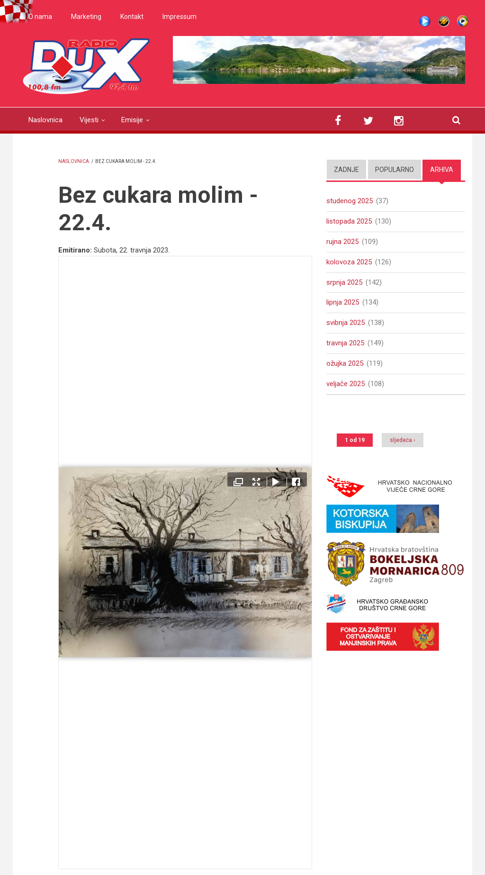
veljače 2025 (345, 383)
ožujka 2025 (344, 363)
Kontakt (132, 16)
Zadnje (346, 169)
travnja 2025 (345, 343)
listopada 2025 (349, 221)
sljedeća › (402, 440)
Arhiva (441, 169)
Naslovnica (45, 120)
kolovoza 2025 (349, 262)
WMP (462, 21)
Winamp (443, 21)
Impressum (179, 16)
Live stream (424, 21)
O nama (40, 16)
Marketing (86, 16)
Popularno (394, 169)
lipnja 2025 (342, 302)
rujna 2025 (342, 241)
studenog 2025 (349, 201)
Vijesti (89, 120)
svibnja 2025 (345, 322)
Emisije (132, 120)
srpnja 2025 (344, 282)
